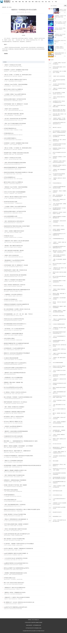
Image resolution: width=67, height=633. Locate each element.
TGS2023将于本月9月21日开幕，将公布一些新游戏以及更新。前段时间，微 (13, 437)
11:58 (50, 371)
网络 (16, 1)
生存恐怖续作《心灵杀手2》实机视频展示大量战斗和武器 (16, 69)
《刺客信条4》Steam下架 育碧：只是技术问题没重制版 (15, 84)
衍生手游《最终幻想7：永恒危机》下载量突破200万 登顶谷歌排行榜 (18, 548)
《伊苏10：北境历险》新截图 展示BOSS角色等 (14, 231)
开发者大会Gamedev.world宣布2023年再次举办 (14, 318)
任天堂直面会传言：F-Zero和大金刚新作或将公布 (14, 348)
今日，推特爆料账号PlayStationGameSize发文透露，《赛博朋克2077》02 (13, 603)
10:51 (50, 452)
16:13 (50, 140)
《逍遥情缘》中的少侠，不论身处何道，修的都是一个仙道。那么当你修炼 (13, 525)
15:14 (50, 200)
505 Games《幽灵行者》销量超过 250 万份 (13, 421)
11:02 (50, 418)
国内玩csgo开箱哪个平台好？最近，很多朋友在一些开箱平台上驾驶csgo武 (13, 569)
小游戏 (36, 1)
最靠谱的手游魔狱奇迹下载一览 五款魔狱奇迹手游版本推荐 (16, 343)
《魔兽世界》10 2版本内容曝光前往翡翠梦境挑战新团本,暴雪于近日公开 (13, 432)
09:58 (50, 503)
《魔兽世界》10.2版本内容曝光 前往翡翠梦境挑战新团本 (16, 431)
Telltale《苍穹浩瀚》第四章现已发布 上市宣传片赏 (14, 284)
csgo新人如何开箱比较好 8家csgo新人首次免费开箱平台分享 (17, 533)
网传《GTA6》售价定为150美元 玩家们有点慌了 (14, 582)
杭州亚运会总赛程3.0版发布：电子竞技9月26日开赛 (15, 99)
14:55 (50, 212)
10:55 (50, 435)
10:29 (50, 460)
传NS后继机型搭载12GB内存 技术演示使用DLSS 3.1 (15, 323)
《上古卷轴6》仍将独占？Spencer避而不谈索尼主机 (15, 94)
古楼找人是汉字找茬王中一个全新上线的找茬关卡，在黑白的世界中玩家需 (13, 579)
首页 (7, 7)
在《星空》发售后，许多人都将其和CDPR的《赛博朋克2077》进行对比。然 (13, 105)
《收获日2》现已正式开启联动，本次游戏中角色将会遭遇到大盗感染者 (13, 242)
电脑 (19, 1)
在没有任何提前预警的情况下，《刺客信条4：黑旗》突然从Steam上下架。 (13, 188)
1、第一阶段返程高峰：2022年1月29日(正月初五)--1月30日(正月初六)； (13, 496)
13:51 (50, 311)
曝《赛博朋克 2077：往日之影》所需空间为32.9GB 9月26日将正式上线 (19, 602)
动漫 (29, 1)
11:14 (50, 396)
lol (52, 1)
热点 (13, 1)
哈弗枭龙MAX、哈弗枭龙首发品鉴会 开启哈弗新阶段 (15, 480)
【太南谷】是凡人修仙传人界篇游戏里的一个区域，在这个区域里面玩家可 (13, 359)
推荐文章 (51, 8)
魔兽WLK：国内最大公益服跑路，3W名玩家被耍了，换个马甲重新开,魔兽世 (13, 447)
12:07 (50, 345)
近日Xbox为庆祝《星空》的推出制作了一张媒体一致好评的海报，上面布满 (13, 476)
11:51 (50, 71)
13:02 (50, 319)
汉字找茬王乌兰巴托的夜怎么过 (10, 299)
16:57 (50, 123)
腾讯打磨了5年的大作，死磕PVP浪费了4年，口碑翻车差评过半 (17, 450)
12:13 (50, 328)
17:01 (50, 114)
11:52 (50, 383)
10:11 (50, 465)
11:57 (50, 375)
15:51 (50, 191)
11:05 (50, 413)
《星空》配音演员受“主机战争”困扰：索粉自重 (14, 113)
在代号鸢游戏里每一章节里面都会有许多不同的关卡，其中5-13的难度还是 (13, 237)
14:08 (50, 268)
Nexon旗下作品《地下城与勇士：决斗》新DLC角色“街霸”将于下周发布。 (13, 330)
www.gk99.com (34, 630)
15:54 (50, 187)
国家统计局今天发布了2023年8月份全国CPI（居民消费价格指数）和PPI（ (13, 354)
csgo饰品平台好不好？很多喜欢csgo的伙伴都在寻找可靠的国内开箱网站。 (13, 608)
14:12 (50, 63)
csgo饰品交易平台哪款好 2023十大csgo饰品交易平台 (15, 362)
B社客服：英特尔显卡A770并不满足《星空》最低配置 (15, 485)
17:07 (50, 97)
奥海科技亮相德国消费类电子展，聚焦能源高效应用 (15, 167)
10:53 (50, 439)
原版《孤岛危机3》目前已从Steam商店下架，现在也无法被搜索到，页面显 (13, 540)
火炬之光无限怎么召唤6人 (9, 338)
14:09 (50, 264)
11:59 (50, 80)
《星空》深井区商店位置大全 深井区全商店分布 (14, 221)
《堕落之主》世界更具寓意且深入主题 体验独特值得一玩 (16, 519)
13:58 (50, 294)
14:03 (50, 285)
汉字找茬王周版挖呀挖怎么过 (10, 128)
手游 (56, 1)
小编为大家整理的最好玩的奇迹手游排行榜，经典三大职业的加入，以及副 (13, 227)
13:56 (50, 298)
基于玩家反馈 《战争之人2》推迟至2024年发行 (14, 416)
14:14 (50, 255)
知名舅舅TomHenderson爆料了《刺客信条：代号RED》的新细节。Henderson (13, 393)
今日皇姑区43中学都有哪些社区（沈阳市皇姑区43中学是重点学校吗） (19, 455)
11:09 (50, 409)
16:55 (50, 127)
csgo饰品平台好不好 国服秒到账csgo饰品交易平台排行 (15, 607)
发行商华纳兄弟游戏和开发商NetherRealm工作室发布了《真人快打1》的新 (13, 276)
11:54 (50, 379)
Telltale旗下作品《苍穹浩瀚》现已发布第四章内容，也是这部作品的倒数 (13, 286)
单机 (23, 1)
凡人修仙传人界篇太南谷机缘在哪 (11, 358)
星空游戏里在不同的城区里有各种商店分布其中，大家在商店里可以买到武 (13, 222)
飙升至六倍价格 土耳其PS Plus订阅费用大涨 (13, 89)
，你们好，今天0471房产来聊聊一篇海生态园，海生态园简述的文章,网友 (13, 491)
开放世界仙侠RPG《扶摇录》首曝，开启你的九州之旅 (15, 270)
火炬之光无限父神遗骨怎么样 (10, 499)
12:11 (50, 336)
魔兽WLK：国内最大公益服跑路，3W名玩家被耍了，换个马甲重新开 (18, 445)
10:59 (50, 422)
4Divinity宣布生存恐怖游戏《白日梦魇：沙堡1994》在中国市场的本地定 (13, 310)
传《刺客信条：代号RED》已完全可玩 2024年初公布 (15, 392)
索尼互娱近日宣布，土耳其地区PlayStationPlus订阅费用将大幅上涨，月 (13, 183)
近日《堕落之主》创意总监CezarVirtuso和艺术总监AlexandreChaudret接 (13, 520)
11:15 (50, 392)
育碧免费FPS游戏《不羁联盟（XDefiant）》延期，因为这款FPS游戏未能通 (13, 154)
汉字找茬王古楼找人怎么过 (9, 577)
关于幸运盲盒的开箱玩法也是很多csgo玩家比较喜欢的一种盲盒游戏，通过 (13, 364)
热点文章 (51, 59)
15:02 (50, 204)
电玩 (49, 1)
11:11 (50, 405)
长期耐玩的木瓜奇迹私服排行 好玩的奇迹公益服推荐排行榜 (16, 304)
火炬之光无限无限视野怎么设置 (10, 216)
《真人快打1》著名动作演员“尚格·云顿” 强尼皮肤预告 (15, 118)
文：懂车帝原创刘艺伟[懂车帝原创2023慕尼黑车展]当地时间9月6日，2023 (13, 398)
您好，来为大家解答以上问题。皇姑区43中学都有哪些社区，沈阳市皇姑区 (13, 457)
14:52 (50, 242)
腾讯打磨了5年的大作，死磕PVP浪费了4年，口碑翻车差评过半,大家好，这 (13, 452)
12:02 (50, 349)
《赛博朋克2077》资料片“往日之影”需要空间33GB (14, 587)
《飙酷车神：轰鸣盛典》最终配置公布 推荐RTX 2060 (15, 470)
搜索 (65, 5)
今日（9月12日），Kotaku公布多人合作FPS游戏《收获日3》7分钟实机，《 (13, 66)
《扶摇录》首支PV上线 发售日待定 (11, 108)
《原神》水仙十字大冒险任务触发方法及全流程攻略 (15, 123)
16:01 (50, 161)
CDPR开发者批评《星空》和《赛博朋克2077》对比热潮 (16, 104)
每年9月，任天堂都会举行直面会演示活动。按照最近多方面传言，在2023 (13, 349)
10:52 (50, 443)
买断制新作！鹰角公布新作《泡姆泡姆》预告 (13, 382)
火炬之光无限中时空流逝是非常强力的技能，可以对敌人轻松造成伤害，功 (13, 139)
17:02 (50, 110)
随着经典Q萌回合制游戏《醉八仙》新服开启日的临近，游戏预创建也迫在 (13, 149)
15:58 (50, 174)
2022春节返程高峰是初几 (9, 494)
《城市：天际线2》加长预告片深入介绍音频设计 (14, 406)
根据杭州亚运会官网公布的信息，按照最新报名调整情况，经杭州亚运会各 (13, 100)
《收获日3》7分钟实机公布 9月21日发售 (12, 64)
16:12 (50, 144)
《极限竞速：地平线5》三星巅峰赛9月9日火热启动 (14, 592)
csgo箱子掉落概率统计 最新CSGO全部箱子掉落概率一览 (16, 553)
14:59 (50, 208)
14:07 (50, 272)
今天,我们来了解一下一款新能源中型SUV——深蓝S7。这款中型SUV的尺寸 (13, 193)
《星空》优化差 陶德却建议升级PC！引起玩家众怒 (14, 504)
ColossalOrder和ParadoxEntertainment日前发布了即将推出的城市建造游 (13, 408)
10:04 (50, 482)
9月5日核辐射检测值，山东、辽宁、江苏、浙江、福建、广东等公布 (18, 314)
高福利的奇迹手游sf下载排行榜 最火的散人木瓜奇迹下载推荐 (17, 226)
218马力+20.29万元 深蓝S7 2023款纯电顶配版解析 (15, 191)
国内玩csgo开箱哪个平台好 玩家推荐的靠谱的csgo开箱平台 (16, 568)
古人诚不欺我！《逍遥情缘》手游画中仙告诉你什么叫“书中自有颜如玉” (19, 543)
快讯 (43, 1)
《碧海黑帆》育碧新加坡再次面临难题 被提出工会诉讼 (15, 572)
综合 (46, 1)
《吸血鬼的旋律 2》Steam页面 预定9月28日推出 (14, 260)
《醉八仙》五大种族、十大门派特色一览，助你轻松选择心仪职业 (17, 74)
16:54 (50, 131)
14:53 (50, 234)
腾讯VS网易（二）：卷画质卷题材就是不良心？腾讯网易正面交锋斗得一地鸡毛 (20, 441)
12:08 (50, 341)
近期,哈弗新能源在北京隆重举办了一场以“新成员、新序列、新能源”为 (12, 481)
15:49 (50, 195)
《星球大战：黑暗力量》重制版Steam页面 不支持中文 (15, 79)
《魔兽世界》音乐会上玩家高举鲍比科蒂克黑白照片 (15, 372)
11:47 (50, 388)
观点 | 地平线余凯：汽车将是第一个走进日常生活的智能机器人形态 (18, 397)
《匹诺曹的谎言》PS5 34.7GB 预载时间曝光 (13, 377)
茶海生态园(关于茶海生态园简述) (11, 489)
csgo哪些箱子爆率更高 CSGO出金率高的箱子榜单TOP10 (16, 563)
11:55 (50, 76)
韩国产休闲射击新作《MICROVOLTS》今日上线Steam (15, 402)
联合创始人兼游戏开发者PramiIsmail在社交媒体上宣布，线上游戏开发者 (13, 320)
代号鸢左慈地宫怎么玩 (8, 133)
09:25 (50, 512)
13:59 (50, 67)
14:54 (50, 225)
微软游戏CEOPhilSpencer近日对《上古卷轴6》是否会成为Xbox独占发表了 (13, 95)
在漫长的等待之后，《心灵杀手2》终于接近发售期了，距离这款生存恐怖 (13, 71)
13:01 (50, 324)
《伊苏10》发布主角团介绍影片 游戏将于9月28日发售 (15, 529)
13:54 (50, 302)
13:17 (50, 315)
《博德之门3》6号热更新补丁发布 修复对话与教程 (14, 279)
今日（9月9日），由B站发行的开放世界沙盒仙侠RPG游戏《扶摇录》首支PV (13, 110)
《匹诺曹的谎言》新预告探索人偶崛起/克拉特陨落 (14, 411)
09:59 (50, 499)
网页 (33, 1)
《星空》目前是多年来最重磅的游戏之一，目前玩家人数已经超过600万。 (13, 115)
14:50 (50, 247)
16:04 (50, 153)
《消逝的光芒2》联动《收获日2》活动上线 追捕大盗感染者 (16, 240)
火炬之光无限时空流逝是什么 (10, 138)
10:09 (50, 469)
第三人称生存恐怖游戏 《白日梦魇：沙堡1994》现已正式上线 (17, 309)
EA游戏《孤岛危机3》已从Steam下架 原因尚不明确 (15, 514)
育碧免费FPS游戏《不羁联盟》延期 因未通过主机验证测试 (16, 152)
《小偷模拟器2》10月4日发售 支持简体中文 (13, 294)
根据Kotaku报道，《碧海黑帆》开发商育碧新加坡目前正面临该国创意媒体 (13, 574)
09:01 (50, 520)
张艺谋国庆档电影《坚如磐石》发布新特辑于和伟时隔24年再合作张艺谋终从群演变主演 (22, 465)
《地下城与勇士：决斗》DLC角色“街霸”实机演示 (14, 328)
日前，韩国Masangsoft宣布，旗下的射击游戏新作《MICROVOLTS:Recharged (13, 403)
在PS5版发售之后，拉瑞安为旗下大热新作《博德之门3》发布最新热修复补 (13, 281)
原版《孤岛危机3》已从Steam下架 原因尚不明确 (14, 538)
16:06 (50, 148)
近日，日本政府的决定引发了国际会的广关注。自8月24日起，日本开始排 (13, 315)
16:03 (50, 157)
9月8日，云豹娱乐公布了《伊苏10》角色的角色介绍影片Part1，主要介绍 (13, 530)
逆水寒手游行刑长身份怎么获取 (10, 201)
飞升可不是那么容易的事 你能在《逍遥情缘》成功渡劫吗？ (16, 524)
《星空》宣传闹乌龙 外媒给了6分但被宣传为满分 (14, 475)
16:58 (50, 118)
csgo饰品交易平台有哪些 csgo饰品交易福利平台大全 (15, 367)
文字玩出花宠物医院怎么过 (9, 177)
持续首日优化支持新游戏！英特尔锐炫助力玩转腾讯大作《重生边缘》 (18, 172)
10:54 (50, 93)
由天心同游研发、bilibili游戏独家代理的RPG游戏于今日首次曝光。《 (12, 271)
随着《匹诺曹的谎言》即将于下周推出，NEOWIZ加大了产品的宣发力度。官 (13, 413)
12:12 (50, 332)
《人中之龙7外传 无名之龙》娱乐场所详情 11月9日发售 (15, 558)
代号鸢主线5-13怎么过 (8, 235)
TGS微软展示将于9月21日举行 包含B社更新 (13, 436)
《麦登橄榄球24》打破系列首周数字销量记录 (13, 333)
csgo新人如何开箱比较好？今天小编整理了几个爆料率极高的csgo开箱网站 (13, 535)
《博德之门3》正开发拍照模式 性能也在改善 (13, 460)
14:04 (50, 281)
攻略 (26, 1)
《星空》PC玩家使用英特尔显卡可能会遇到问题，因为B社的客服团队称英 (13, 486)
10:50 (50, 456)
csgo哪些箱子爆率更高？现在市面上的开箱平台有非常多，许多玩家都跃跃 (13, 564)
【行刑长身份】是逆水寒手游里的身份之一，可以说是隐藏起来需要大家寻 (13, 203)
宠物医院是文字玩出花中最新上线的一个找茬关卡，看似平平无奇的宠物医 (13, 178)
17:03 (50, 101)
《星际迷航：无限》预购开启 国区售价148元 (13, 245)
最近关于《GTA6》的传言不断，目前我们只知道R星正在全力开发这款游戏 (13, 584)
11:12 (50, 84)
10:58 (50, 426)
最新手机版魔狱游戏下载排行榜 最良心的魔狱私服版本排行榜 (17, 289)
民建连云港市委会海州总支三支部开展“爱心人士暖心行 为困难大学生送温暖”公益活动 (22, 509)
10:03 (50, 486)
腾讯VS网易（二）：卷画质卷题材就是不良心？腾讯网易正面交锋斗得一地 (13, 442)
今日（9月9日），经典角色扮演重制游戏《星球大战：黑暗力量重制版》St (13, 198)
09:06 (50, 516)
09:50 (50, 507)
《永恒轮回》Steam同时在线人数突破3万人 (13, 426)
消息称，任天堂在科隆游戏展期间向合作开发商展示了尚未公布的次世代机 (13, 325)
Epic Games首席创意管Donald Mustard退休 (13, 387)
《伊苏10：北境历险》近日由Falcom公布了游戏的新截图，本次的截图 (12, 232)
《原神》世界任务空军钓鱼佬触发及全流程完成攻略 (15, 162)
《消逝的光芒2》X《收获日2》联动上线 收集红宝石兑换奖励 (17, 597)
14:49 (50, 251)
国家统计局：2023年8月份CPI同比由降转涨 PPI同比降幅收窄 (17, 353)
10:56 (50, 430)
